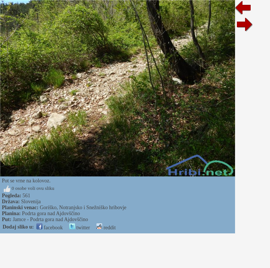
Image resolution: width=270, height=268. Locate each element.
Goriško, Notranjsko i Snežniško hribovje (83, 207)
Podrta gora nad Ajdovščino (51, 213)
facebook (49, 227)
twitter (79, 227)
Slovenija (31, 201)
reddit (106, 227)
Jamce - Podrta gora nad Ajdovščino (50, 219)
